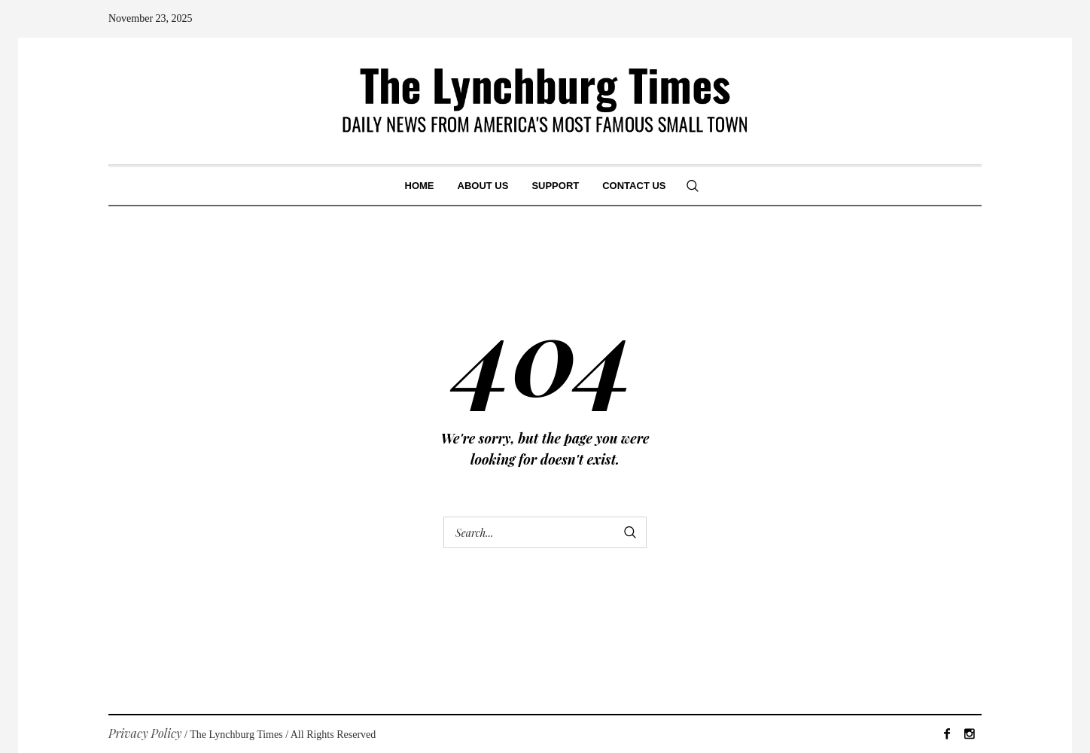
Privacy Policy (145, 733)
